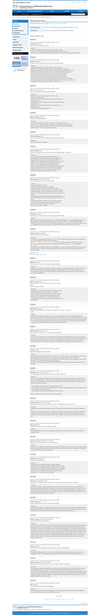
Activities (66, 11)
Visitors (16, 28)
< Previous (46, 599)
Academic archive (17, 44)
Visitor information (18, 53)
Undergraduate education (37, 14)
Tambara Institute (17, 50)
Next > (72, 599)
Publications (16, 42)
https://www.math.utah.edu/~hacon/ (38, 254)
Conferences (17, 26)
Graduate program (25, 14)
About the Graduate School (35, 11)
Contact (73, 1)
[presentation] (45, 122)
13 (68, 599)
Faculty (52, 11)
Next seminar (52, 23)
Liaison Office (16, 36)
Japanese (85, 1)
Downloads (17, 32)
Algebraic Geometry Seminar (33, 17)
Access (79, 1)
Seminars (23, 17)
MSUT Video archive (18, 47)
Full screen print (83, 17)
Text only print (74, 17)
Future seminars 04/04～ (62, 23)
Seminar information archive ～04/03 (39, 23)
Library (14, 39)
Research (16, 14)
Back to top (85, 603)
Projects (81, 11)
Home (19, 11)
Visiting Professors (19, 30)
